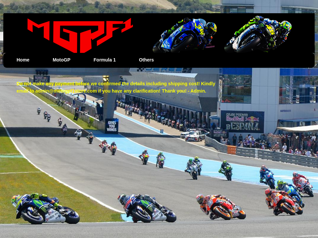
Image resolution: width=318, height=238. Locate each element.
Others (146, 59)
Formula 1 (105, 59)
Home (23, 59)
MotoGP (62, 59)
